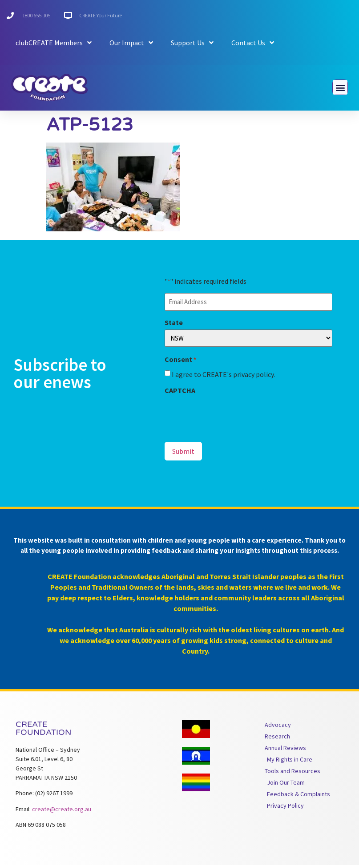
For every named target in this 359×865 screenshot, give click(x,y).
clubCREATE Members (54, 43)
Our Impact (131, 43)
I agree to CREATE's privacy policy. (223, 374)
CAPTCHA (180, 390)
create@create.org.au (61, 809)
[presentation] (232, 414)
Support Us (192, 43)
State (174, 322)
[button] (340, 87)
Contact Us (252, 43)
